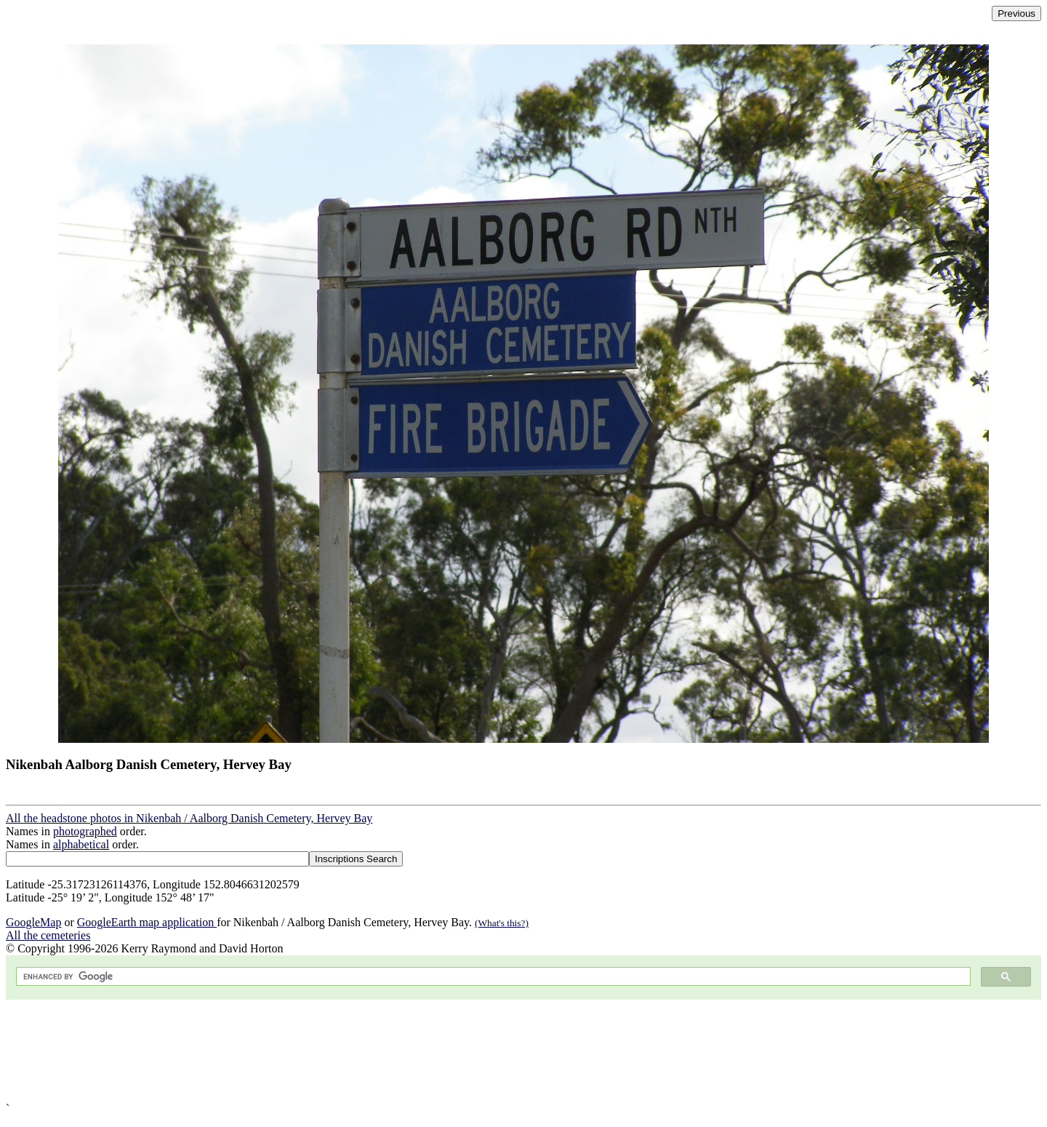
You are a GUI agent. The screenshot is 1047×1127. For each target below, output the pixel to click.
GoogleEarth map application (147, 922)
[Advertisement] (442, 1051)
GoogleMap (33, 922)
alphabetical (81, 844)
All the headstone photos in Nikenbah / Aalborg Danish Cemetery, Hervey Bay (189, 818)
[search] (491, 976)
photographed (85, 831)
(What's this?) (502, 922)
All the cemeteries (48, 935)
